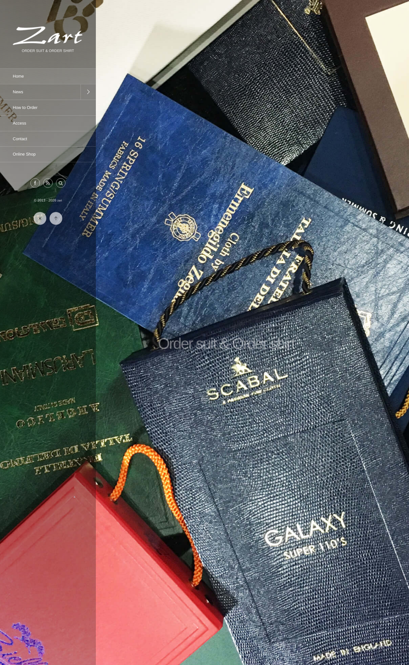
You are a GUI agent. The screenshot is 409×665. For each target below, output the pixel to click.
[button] (60, 183)
